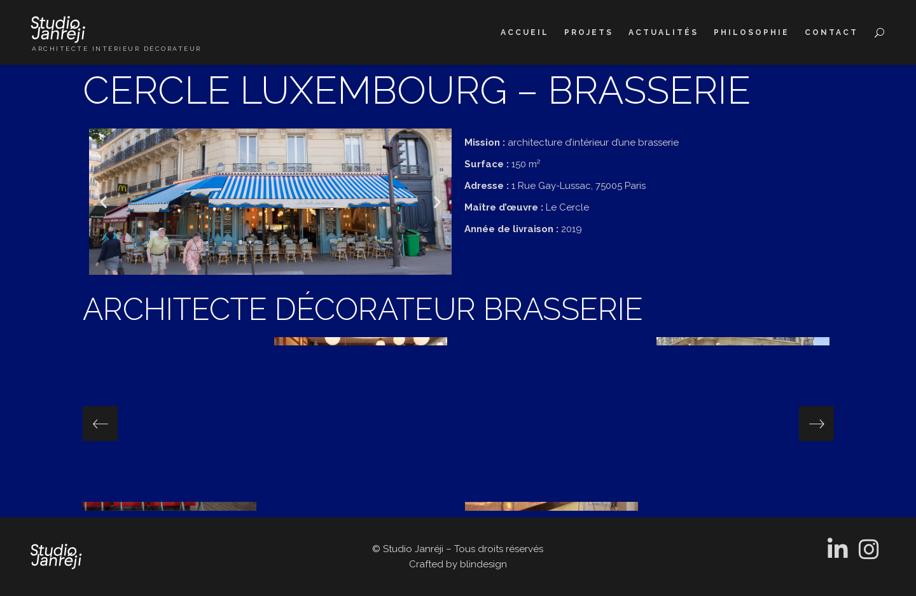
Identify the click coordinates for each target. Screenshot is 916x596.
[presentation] (100, 423)
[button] (103, 202)
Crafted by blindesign (458, 564)
